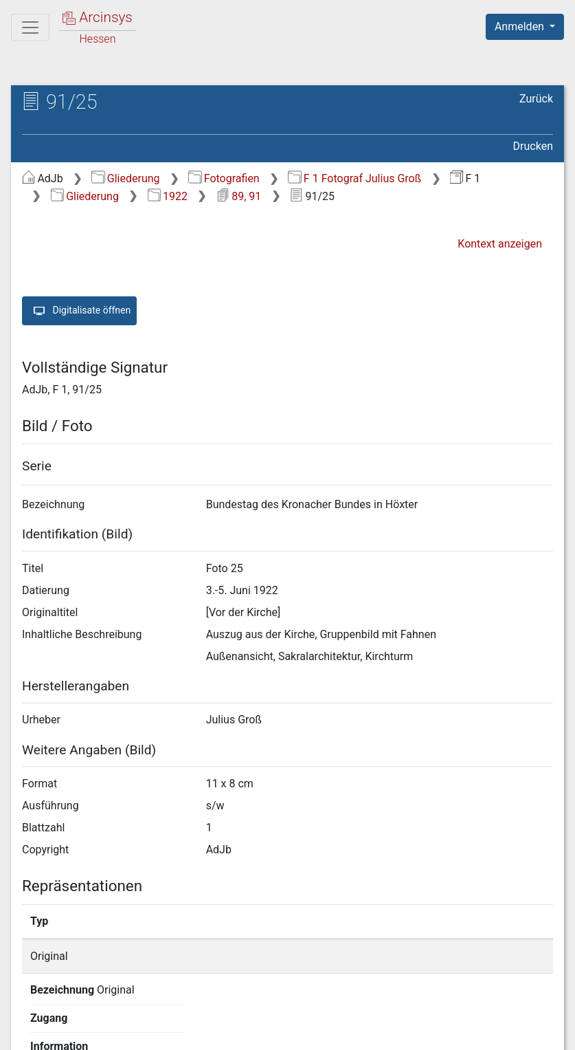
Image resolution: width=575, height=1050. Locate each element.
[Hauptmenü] (30, 27)
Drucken (533, 146)
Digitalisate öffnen (79, 311)
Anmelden (521, 26)
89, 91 (238, 196)
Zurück (536, 98)
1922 (168, 196)
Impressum (529, 1031)
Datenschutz (323, 1031)
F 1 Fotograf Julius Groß (354, 178)
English (31, 1021)
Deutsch (82, 1021)
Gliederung (125, 178)
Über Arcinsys (220, 1031)
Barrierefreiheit (428, 1031)
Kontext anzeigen (500, 243)
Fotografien (223, 178)
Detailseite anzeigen (449, 956)
